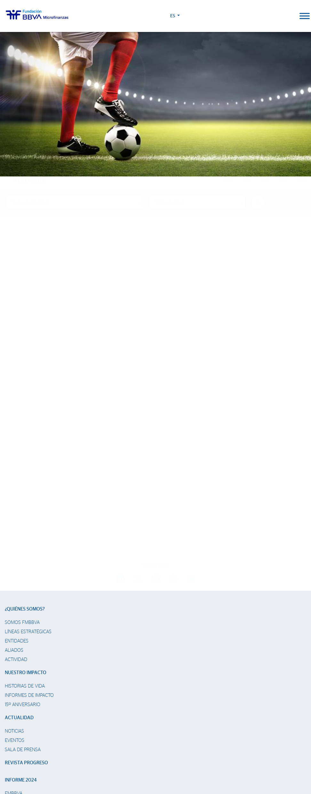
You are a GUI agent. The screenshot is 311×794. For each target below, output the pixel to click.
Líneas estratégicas (28, 502)
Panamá (14, 710)
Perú (10, 683)
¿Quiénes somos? (25, 480)
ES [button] (280, 16)
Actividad (16, 530)
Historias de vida (25, 557)
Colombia (16, 673)
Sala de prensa (23, 620)
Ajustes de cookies (20, 776)
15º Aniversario (22, 575)
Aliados (14, 521)
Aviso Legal (155, 764)
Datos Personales (181, 764)
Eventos (14, 611)
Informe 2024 (20, 651)
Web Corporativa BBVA (216, 764)
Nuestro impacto (25, 543)
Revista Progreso (26, 633)
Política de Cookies (128, 764)
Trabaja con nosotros (41, 738)
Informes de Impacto (29, 566)
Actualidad (19, 588)
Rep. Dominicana (23, 692)
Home (17, 167)
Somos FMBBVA (22, 493)
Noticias (14, 602)
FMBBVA (13, 664)
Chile (11, 701)
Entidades (16, 512)
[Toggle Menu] (304, 16)
